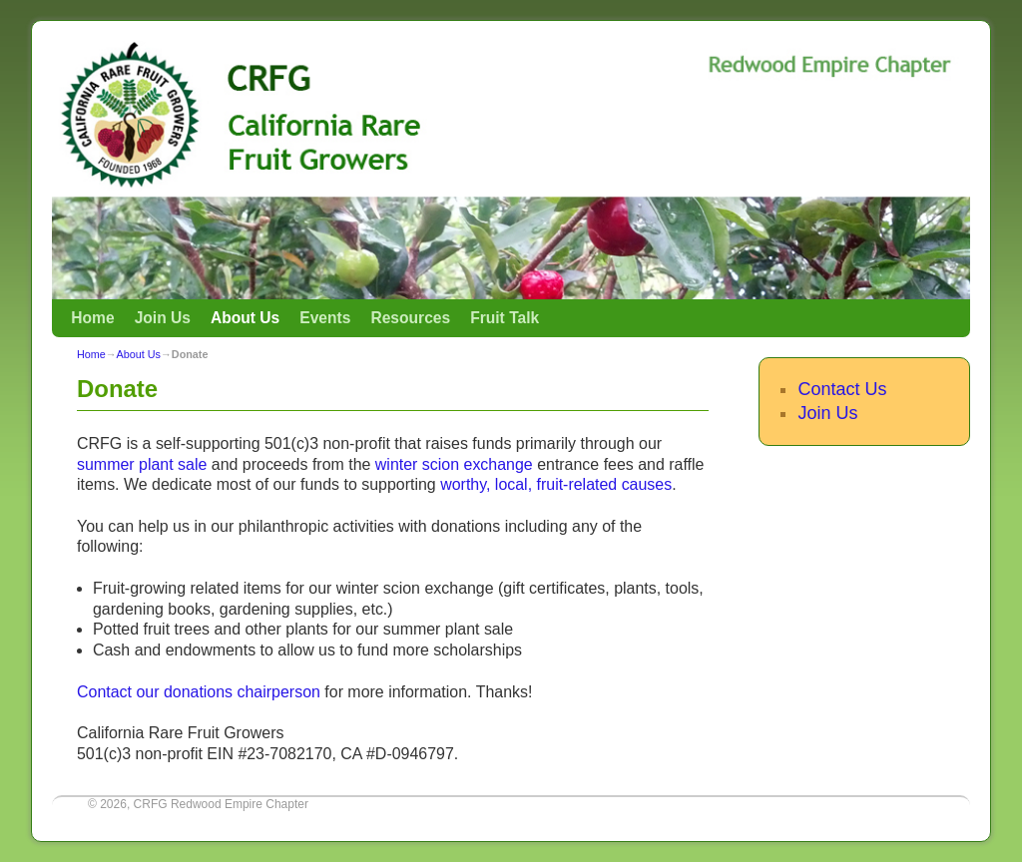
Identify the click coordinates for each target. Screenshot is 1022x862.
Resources (410, 317)
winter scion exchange (454, 464)
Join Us (163, 317)
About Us (245, 317)
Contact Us (841, 389)
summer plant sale (142, 464)
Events (324, 317)
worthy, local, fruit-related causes (556, 484)
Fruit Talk (504, 317)
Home (92, 317)
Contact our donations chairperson (198, 691)
